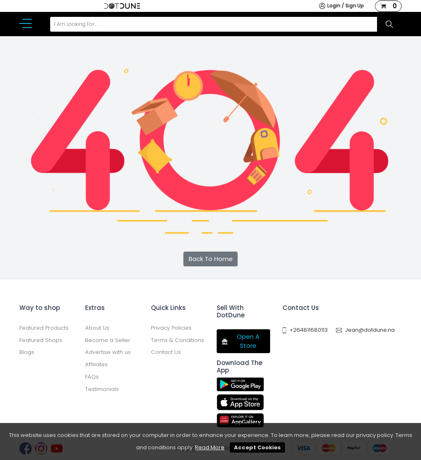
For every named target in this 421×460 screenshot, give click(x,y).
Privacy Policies (171, 328)
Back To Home (211, 258)
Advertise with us (108, 352)
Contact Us (166, 352)
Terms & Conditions (177, 340)
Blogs (26, 352)
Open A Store (240, 341)
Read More (209, 447)
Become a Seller (107, 340)
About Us (97, 328)
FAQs (92, 377)
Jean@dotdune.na (370, 330)
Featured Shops (40, 340)
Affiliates (96, 364)
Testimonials (102, 389)
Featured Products (44, 328)
